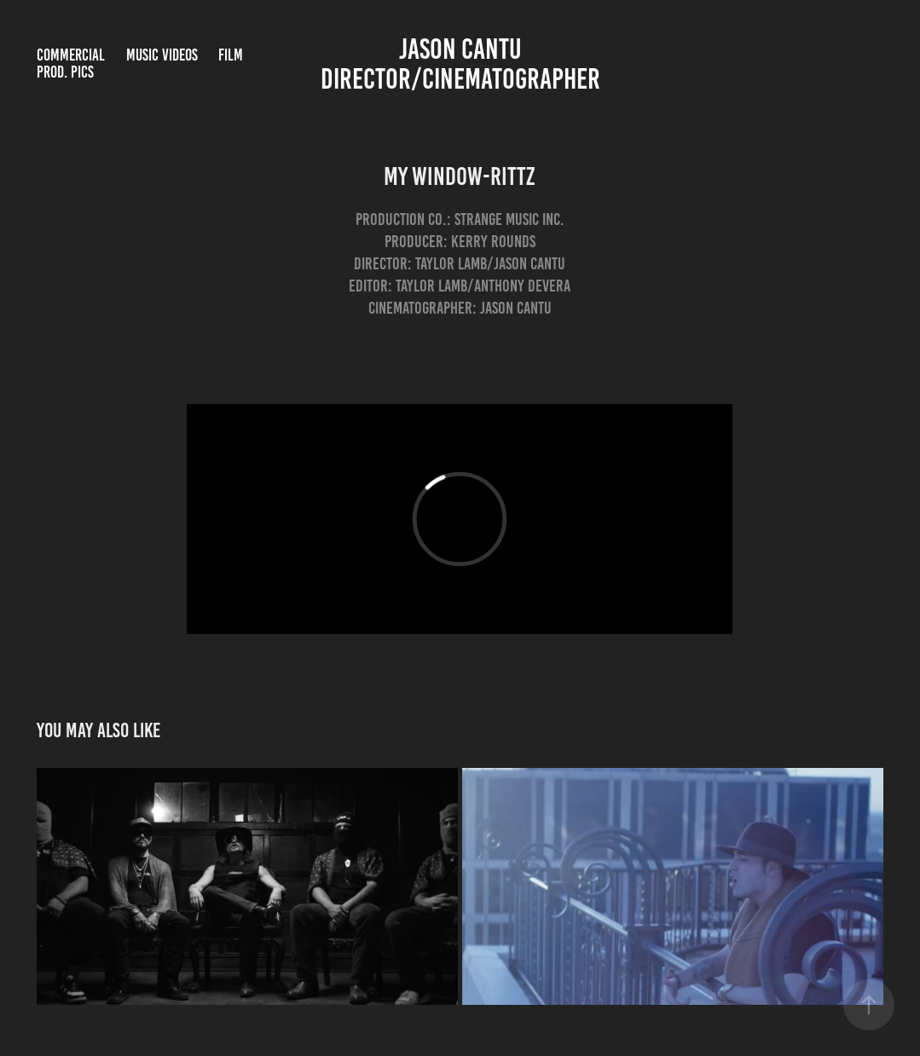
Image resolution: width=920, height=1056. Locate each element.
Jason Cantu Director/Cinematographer (460, 64)
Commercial (71, 55)
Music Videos (162, 55)
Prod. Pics (65, 72)
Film (230, 55)
